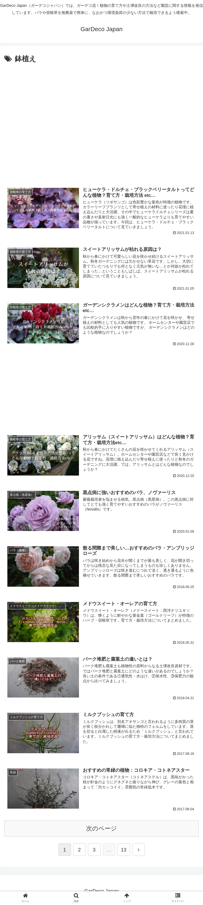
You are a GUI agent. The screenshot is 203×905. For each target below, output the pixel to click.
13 (123, 850)
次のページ (101, 828)
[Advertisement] (101, 126)
